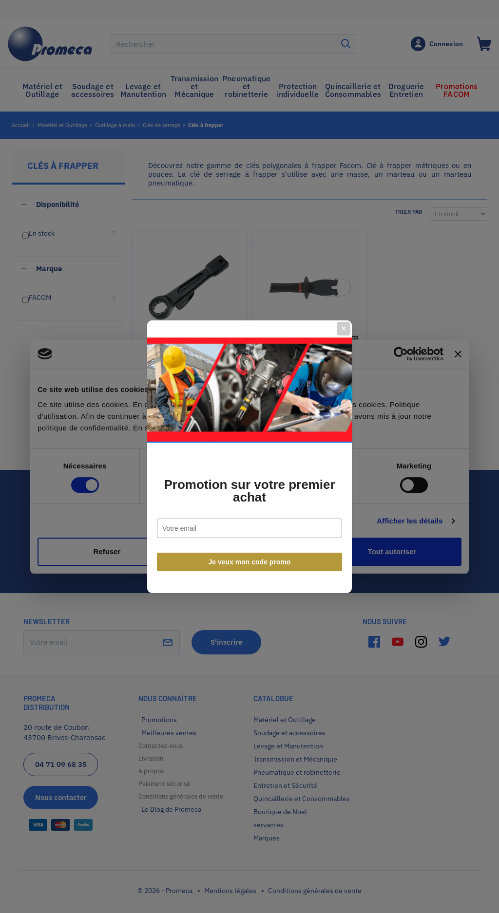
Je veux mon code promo (250, 562)
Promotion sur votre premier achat (249, 490)
